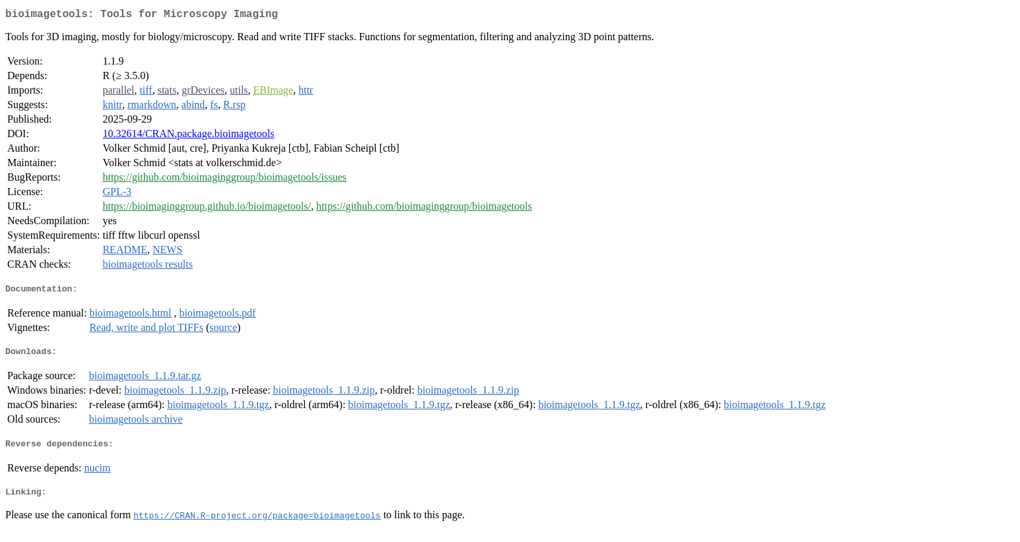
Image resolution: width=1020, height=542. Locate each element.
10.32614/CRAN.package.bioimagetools (188, 136)
